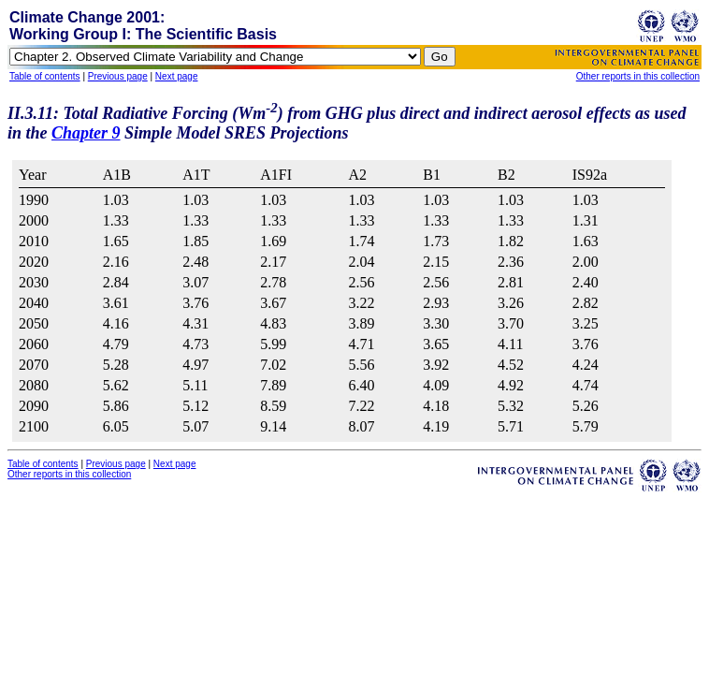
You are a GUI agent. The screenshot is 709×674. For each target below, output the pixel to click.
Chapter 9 (86, 133)
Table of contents (44, 76)
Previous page (118, 76)
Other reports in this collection (638, 76)
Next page (176, 76)
